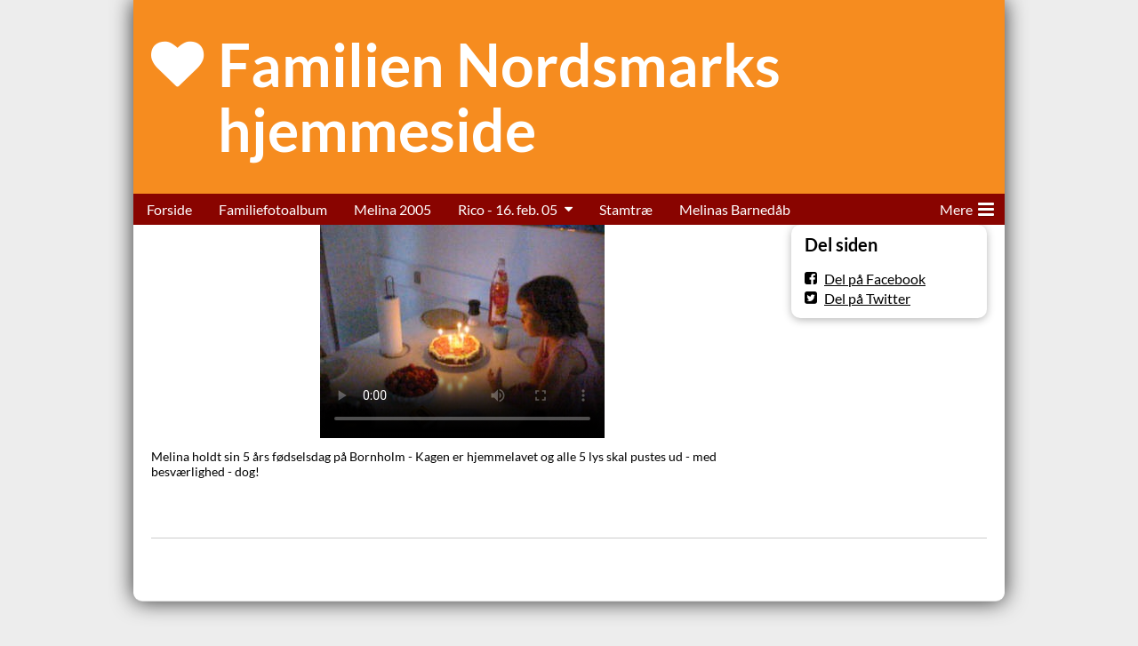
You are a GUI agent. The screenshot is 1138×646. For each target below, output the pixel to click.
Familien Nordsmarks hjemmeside (499, 96)
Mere (967, 206)
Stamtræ (626, 209)
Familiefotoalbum (273, 209)
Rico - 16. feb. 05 (507, 209)
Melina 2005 (392, 209)
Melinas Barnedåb (734, 209)
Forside (169, 209)
